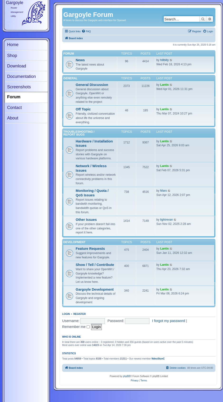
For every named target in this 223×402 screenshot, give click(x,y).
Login (66, 314)
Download (16, 66)
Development (74, 242)
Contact (14, 107)
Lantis (164, 84)
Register (79, 314)
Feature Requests (90, 249)
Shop (12, 55)
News (80, 60)
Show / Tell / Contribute (95, 265)
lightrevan (166, 219)
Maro (163, 190)
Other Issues (86, 220)
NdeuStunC (158, 358)
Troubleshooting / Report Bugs (78, 133)
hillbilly (164, 60)
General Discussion (92, 85)
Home (13, 44)
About (12, 118)
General (70, 78)
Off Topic (83, 109)
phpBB (126, 376)
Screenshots (19, 87)
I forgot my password (168, 321)
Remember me (76, 327)
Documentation (21, 76)
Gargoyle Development (95, 289)
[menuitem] (86, 31)
